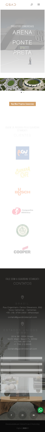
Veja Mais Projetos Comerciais (22, 103)
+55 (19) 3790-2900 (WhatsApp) (22, 313)
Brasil (23, 305)
